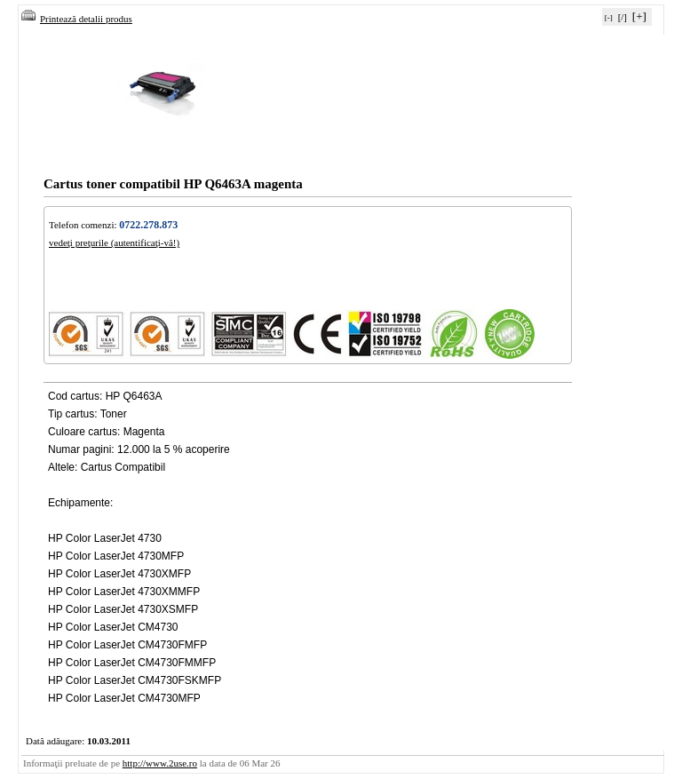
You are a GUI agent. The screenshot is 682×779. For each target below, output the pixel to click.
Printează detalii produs (76, 18)
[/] (622, 17)
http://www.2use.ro (160, 763)
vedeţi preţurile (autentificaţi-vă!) (114, 242)
